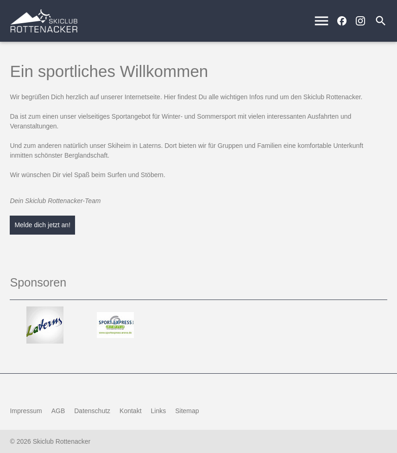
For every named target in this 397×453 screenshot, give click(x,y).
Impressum (26, 411)
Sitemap (187, 411)
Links (158, 411)
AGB (58, 411)
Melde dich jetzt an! (42, 225)
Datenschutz (92, 411)
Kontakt (130, 411)
